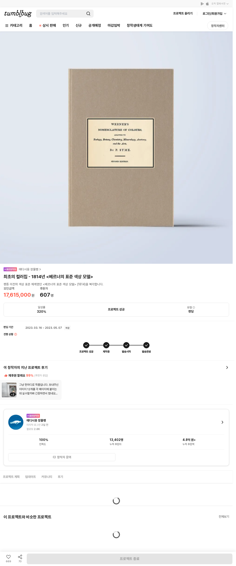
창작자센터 (217, 26)
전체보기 (224, 516)
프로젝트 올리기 (183, 13)
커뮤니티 (46, 477)
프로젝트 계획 (11, 477)
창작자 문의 (62, 457)
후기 (60, 477)
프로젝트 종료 (130, 559)
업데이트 (30, 477)
